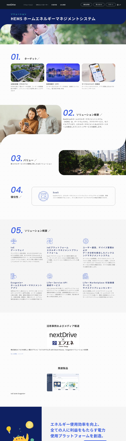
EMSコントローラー (43, 5)
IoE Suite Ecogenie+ (18, 394)
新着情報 (54, 5)
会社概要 (63, 5)
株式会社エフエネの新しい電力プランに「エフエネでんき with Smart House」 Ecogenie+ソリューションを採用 (49, 350)
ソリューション (28, 5)
